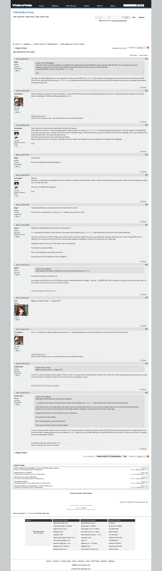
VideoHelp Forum (23, 12)
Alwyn (16, 228)
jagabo (16, 268)
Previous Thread (76, 493)
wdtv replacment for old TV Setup (72, 44)
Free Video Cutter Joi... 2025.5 (90, 532)
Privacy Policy (66, 561)
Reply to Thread (20, 48)
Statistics (104, 561)
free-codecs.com (84, 565)
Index (15, 17)
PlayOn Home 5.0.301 (60, 529)
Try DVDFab (30, 513)
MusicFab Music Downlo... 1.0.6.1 (91, 535)
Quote (143, 88)
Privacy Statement (139, 502)
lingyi (16, 62)
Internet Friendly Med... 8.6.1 (62, 543)
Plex (91, 130)
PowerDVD (67, 69)
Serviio (86, 232)
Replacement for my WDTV (23, 472)
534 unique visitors (38, 531)
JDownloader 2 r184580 (88, 526)
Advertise (81, 561)
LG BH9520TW (113, 540)
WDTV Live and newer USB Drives (25, 477)
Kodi (66, 94)
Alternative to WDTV (21, 481)
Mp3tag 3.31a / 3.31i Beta (61, 546)
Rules (37, 17)
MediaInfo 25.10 (58, 532)
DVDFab (90, 78)
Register (142, 17)
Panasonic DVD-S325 (115, 537)
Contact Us (123, 502)
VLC (91, 232)
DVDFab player (63, 80)
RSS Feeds (95, 561)
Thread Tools (132, 55)
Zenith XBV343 (113, 532)
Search (42, 17)
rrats (15, 301)
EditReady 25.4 (85, 546)
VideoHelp (130, 502)
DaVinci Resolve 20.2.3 (88, 523)
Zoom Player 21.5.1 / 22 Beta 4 (90, 529)
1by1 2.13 (84, 540)
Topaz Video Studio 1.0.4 (60, 523)
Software (55, 6)
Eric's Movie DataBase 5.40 (61, 540)
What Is (100, 6)
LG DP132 (112, 523)
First (139, 48)
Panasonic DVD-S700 (115, 546)
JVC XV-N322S (113, 535)
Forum (41, 6)
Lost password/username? (119, 20)
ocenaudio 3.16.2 (86, 537)
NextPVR (72, 432)
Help (133, 17)
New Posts (21, 17)
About (112, 6)
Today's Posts (29, 17)
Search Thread (143, 55)
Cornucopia (18, 128)
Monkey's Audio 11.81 (59, 549)
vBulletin (84, 508)
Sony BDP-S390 (113, 529)
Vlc (96, 130)
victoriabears (18, 94)
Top (125, 456)
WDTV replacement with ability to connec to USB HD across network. (36, 468)
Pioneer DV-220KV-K (115, 543)
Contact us (56, 561)
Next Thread (87, 493)
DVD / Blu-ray (71, 6)
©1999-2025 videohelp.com (81, 569)
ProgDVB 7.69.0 (58, 535)
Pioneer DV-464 (113, 549)
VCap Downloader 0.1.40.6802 (62, 526)
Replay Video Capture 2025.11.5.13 (64, 537)
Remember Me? (105, 20)
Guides (86, 6)
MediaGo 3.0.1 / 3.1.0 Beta (89, 543)
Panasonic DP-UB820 (115, 526)
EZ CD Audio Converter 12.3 (89, 549)
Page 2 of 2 (133, 47)
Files (47, 17)
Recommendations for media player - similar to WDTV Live (33, 486)
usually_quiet (18, 366)
